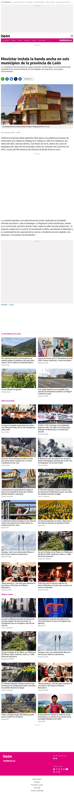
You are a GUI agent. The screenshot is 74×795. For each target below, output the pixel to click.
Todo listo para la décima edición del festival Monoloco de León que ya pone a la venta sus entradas (55, 585)
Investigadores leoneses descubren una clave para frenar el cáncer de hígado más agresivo (54, 621)
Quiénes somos (37, 779)
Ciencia (33, 40)
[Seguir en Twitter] (57, 769)
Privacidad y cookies (37, 785)
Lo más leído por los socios (11, 334)
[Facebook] (7, 79)
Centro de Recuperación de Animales (63, 2)
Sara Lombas (5, 432)
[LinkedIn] (20, 79)
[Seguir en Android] (54, 758)
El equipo (37, 782)
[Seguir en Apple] (56, 758)
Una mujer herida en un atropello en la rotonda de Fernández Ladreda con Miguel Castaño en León (55, 392)
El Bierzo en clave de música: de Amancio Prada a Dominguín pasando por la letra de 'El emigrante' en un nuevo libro (55, 461)
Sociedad (26, 40)
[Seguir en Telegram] (61, 769)
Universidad (41, 40)
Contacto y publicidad (37, 790)
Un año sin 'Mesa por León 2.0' (19, 2)
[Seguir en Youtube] (67, 769)
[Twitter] (15, 79)
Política (13, 40)
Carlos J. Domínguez (7, 496)
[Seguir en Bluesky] (54, 769)
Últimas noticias (7, 594)
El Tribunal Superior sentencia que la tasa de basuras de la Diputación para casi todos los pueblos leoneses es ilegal (55, 492)
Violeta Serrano (5, 392)
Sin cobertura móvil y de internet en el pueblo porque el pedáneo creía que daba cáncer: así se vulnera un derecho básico (17, 360)
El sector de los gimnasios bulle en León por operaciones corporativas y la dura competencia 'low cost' (17, 461)
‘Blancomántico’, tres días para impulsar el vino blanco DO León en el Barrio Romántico (18, 585)
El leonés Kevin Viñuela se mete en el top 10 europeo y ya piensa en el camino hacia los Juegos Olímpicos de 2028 (54, 717)
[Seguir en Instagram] (64, 769)
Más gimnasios (30, 2)
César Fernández (43, 465)
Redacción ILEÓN (43, 363)
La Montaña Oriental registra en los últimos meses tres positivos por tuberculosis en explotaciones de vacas (18, 523)
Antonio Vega (5, 365)
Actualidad (5, 40)
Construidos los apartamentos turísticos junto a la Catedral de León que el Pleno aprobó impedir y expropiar (17, 492)
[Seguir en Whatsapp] (56, 772)
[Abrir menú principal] (72, 36)
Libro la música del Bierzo (39, 2)
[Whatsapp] (2, 79)
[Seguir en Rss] (59, 772)
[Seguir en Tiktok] (54, 772)
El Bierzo (50, 40)
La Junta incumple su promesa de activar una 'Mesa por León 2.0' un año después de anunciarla (18, 427)
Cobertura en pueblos (50, 2)
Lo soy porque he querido (11, 389)
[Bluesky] (11, 79)
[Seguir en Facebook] (59, 769)
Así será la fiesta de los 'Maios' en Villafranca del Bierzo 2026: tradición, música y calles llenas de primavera (55, 554)
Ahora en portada (7, 401)
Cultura (19, 40)
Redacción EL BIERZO (44, 559)
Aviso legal (37, 788)
